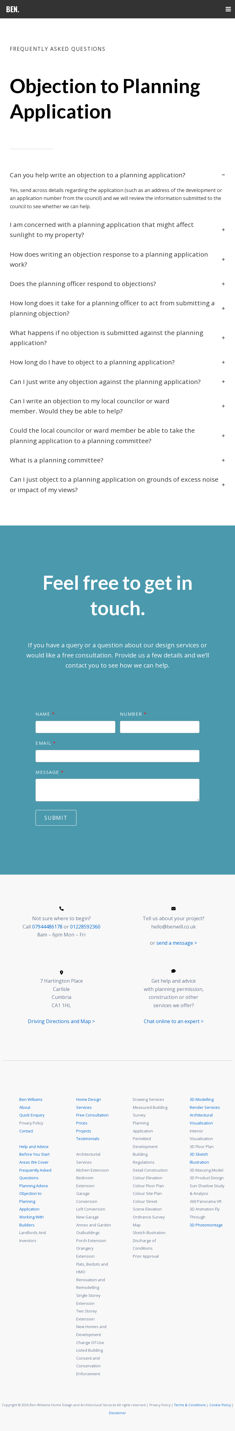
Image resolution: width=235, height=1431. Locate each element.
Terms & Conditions (190, 1405)
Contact (26, 1131)
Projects (83, 1131)
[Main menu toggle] (228, 9)
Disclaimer (118, 1413)
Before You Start (34, 1154)
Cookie (215, 1405)
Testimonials (87, 1138)
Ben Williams (31, 1099)
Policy (226, 1405)
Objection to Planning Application (30, 1201)
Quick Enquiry (31, 1115)
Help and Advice (34, 1146)
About (24, 1107)
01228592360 (85, 926)
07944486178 (47, 926)
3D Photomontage (206, 1225)
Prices (82, 1123)
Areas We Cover (34, 1162)
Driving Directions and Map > (61, 1021)
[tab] (117, 190)
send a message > (176, 943)
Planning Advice (33, 1185)
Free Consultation (92, 1115)
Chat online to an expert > (173, 1021)
